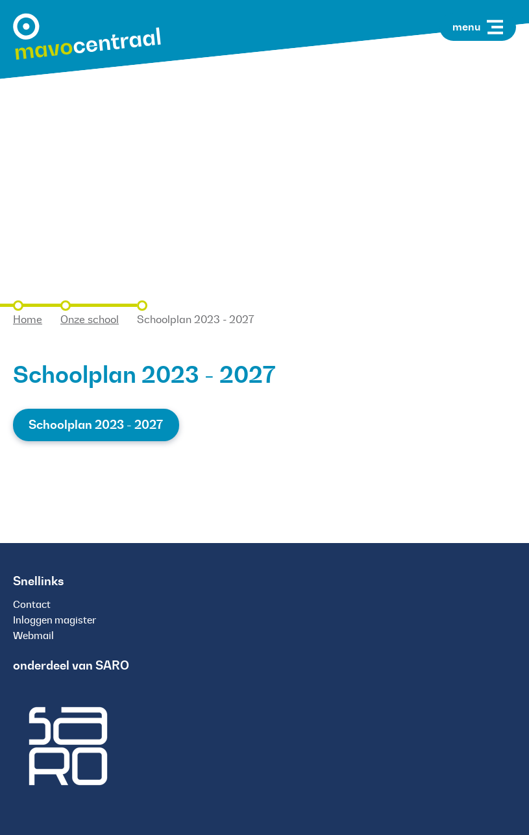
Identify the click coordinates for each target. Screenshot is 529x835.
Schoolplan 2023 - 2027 (96, 424)
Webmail (33, 635)
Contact (32, 604)
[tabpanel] (264, 142)
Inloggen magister (54, 620)
